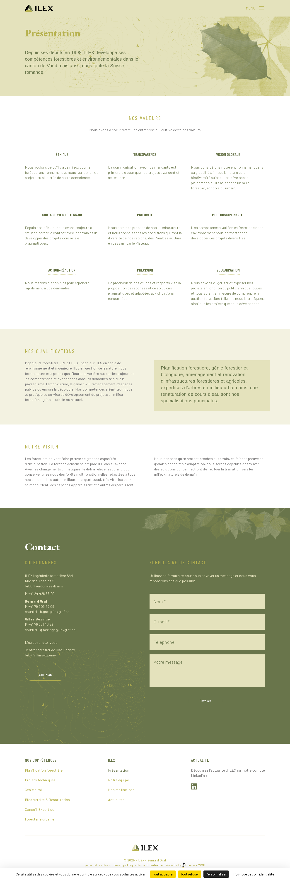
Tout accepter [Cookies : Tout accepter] (163, 874)
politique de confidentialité (143, 865)
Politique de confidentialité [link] (253, 874)
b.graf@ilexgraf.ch (55, 611)
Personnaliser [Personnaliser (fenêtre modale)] (216, 874)
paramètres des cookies (102, 865)
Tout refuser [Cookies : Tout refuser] (189, 874)
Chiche (190, 865)
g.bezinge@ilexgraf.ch (57, 629)
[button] (261, 8)
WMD (201, 865)
